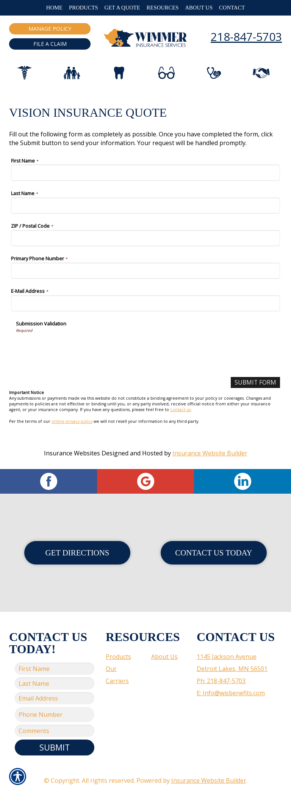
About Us (164, 656)
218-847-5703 (246, 36)
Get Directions (77, 552)
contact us (180, 410)
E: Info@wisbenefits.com (231, 693)
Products (118, 656)
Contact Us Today (213, 552)
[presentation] (73, 348)
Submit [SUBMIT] (54, 747)
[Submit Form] (255, 382)
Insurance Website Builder (209, 453)
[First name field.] (54, 669)
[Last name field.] (54, 683)
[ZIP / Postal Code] (145, 238)
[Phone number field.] (54, 714)
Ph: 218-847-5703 (221, 681)
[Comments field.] (54, 731)
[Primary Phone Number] (145, 271)
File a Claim (50, 43)
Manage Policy (49, 28)
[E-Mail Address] (145, 303)
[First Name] (145, 172)
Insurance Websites (72, 453)
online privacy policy (72, 421)
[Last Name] (145, 205)
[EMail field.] (54, 698)
